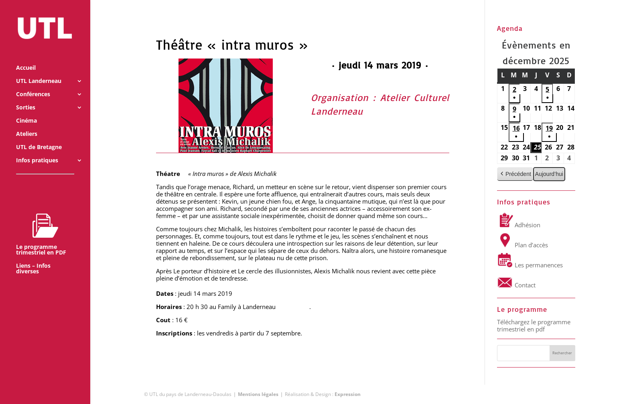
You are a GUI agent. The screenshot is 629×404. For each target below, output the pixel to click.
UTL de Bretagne (39, 136)
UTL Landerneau (38, 70)
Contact (516, 285)
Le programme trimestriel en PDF (41, 223)
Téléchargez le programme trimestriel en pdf (533, 325)
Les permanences (530, 265)
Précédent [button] (515, 174)
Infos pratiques (37, 149)
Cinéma (26, 110)
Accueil (26, 57)
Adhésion (518, 225)
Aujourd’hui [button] (549, 174)
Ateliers (26, 123)
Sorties (25, 96)
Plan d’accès (522, 245)
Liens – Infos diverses (33, 258)
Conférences (33, 83)
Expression (348, 394)
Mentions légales (258, 394)
